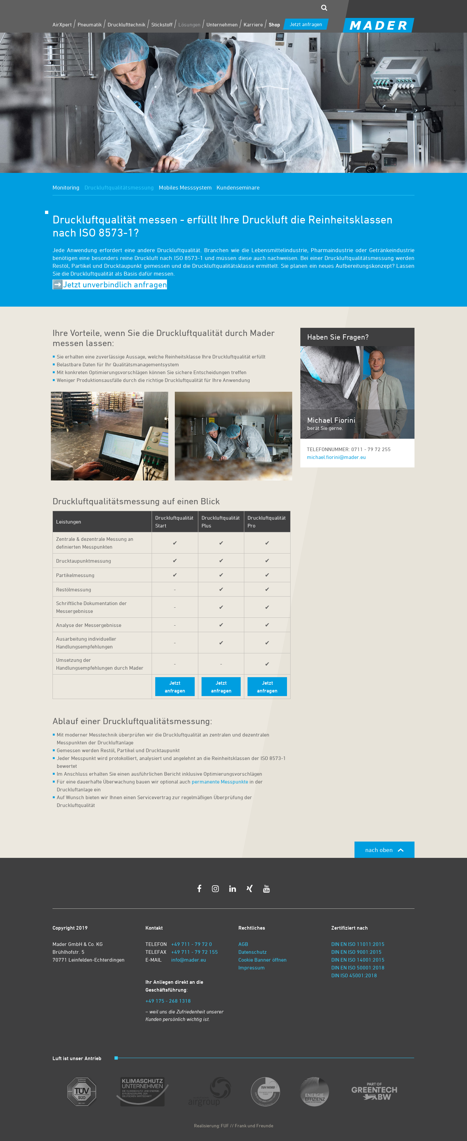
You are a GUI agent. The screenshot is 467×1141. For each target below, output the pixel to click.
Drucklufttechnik (126, 24)
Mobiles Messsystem (185, 187)
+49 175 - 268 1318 (168, 1001)
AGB (243, 944)
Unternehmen (222, 24)
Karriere (253, 24)
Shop (274, 24)
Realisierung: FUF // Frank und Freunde (233, 1125)
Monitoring (66, 187)
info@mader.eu (188, 960)
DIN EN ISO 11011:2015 (357, 944)
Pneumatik (90, 24)
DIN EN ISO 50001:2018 (357, 967)
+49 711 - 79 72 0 (191, 944)
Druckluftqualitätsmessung (119, 187)
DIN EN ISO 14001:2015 (357, 960)
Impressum (251, 967)
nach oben (384, 849)
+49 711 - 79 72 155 (194, 952)
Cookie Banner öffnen (262, 960)
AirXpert (62, 24)
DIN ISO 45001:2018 (354, 975)
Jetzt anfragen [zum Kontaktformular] (306, 24)
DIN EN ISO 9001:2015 (356, 952)
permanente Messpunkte (220, 781)
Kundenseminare (238, 187)
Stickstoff (162, 24)
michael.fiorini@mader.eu (336, 457)
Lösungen (189, 24)
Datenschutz (252, 952)
